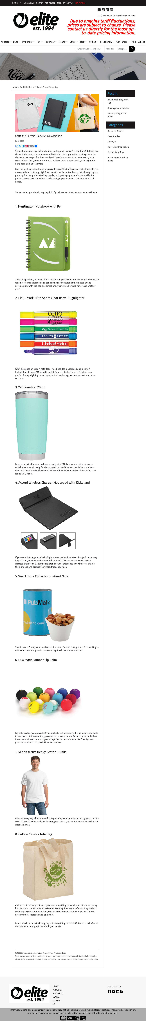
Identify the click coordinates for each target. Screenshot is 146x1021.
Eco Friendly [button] (106, 42)
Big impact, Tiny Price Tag (118, 101)
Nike (134, 42)
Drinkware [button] (27, 42)
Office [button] (72, 42)
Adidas (141, 42)
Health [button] (62, 42)
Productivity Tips (115, 152)
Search (39, 3)
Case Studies (113, 136)
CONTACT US (57, 1002)
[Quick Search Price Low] (110, 49)
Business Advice (115, 131)
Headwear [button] (50, 42)
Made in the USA (65, 3)
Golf (118, 42)
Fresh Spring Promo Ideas (117, 115)
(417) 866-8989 (105, 15)
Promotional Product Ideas (54, 953)
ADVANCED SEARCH (58, 995)
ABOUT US (57, 990)
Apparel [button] (5, 42)
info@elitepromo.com (124, 15)
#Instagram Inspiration (118, 108)
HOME (56, 986)
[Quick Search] (90, 49)
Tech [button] (82, 42)
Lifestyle (111, 141)
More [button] (124, 42)
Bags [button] (15, 42)
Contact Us (29, 3)
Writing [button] (92, 42)
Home (15, 3)
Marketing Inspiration (33, 953)
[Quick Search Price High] (123, 49)
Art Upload (50, 3)
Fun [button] (38, 42)
